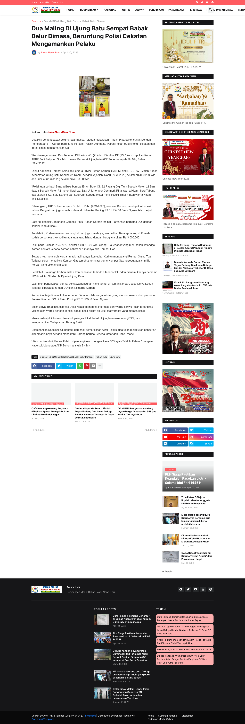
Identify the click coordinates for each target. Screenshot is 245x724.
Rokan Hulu (101, 357)
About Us (44, 2)
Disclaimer (187, 715)
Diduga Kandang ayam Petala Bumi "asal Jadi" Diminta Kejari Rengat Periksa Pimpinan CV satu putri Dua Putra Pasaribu (130, 655)
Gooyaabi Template (42, 719)
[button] (211, 10)
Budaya (139, 9)
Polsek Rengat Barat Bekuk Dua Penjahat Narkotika (184, 649)
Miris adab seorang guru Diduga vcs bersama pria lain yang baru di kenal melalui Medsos (195, 519)
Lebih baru (39, 429)
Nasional (110, 9)
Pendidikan (156, 9)
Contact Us (57, 2)
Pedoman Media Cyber (160, 719)
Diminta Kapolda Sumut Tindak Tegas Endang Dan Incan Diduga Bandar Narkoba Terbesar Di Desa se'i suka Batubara (94, 413)
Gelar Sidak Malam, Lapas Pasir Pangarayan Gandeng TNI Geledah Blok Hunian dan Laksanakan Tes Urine (131, 693)
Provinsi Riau (87, 9)
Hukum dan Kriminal (220, 9)
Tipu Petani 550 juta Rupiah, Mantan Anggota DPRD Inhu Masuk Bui (195, 500)
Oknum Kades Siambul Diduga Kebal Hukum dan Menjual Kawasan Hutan (195, 538)
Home (34, 2)
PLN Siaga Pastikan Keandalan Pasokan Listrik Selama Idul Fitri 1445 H (131, 636)
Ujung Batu (115, 357)
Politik (125, 9)
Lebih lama (149, 429)
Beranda (36, 21)
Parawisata (176, 9)
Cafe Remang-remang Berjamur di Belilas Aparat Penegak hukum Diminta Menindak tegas (50, 411)
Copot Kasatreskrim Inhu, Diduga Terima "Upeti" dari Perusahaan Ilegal (196, 555)
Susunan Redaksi (167, 715)
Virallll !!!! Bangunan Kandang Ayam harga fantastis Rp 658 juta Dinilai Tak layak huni (137, 411)
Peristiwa (195, 9)
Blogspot (90, 715)
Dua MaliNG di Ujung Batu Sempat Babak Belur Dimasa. (74, 21)
